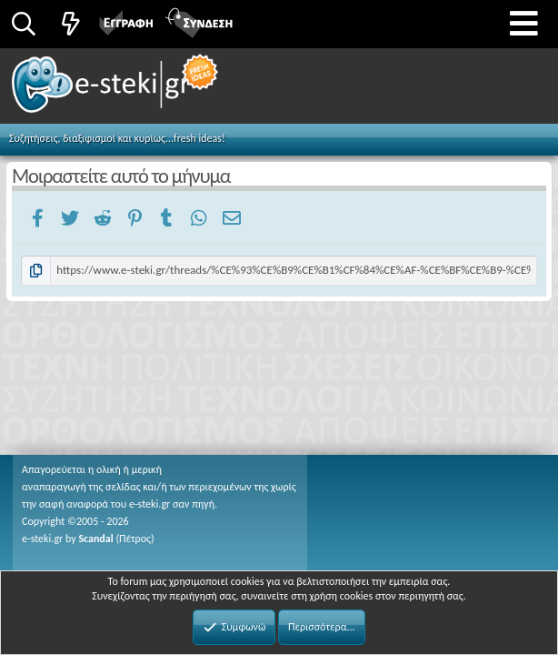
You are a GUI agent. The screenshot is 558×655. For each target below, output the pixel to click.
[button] (523, 24)
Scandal (95, 538)
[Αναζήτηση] (23, 23)
